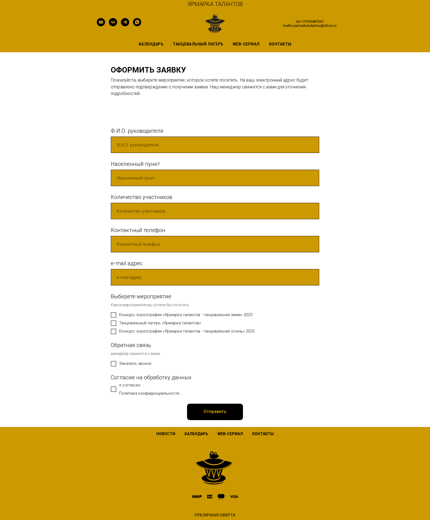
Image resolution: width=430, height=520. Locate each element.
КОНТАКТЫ (263, 434)
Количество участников (141, 197)
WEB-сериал (246, 44)
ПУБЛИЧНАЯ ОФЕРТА (215, 515)
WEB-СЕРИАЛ (230, 434)
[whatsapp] (137, 24)
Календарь (151, 44)
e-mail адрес (127, 263)
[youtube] (101, 24)
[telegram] (125, 24)
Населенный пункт (135, 164)
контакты (280, 44)
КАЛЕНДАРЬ (196, 434)
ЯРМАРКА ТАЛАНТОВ (215, 4)
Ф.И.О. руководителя (137, 131)
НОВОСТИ (165, 434)
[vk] (113, 24)
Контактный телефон (138, 230)
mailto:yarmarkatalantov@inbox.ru (309, 26)
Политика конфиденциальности (149, 393)
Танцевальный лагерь (198, 44)
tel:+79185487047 (310, 21)
